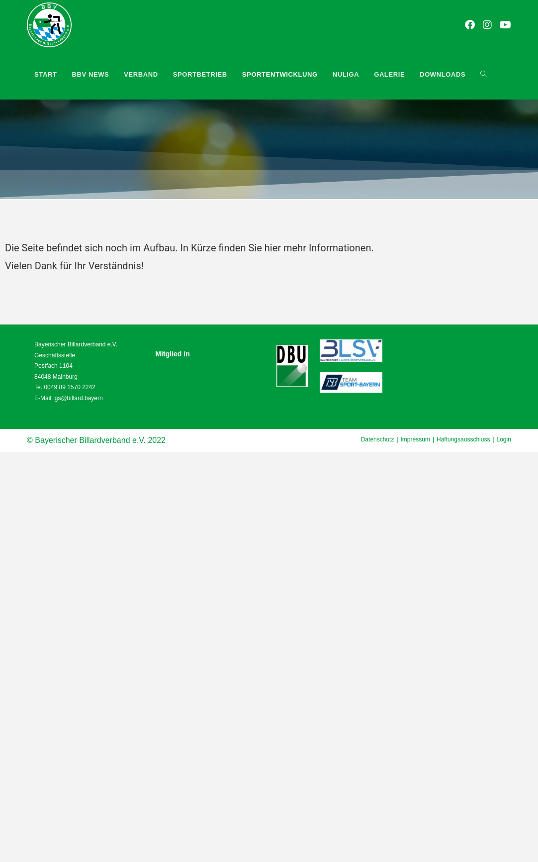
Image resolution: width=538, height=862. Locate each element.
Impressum (415, 439)
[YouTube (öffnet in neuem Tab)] (505, 25)
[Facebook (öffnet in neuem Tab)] (471, 25)
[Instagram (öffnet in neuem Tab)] (488, 25)
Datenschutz (377, 439)
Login (504, 439)
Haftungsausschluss (463, 439)
